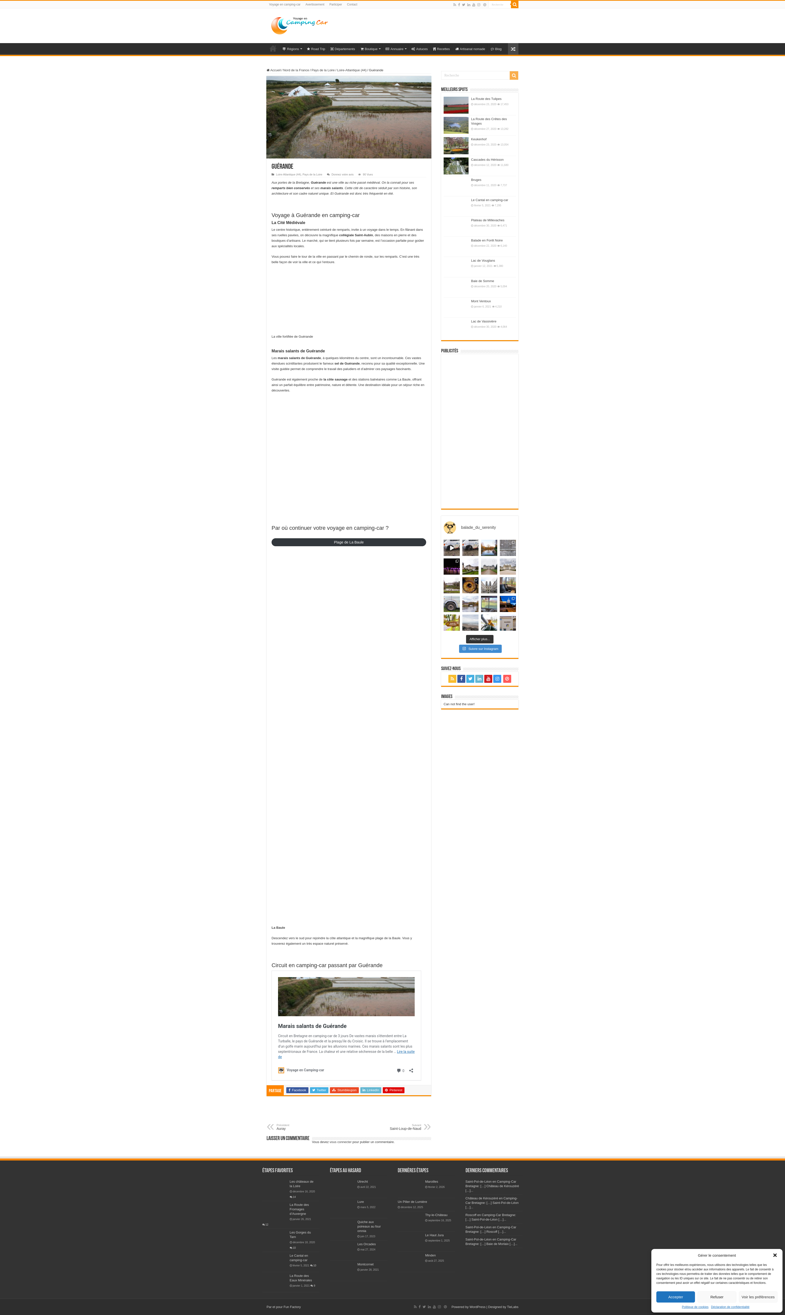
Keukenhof (479, 139)
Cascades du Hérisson (487, 159)
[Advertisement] (424, 24)
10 (294, 1247)
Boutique (369, 49)
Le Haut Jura (434, 1235)
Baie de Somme (482, 281)
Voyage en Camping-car (273, 48)
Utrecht (362, 1181)
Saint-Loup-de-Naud (395, 1127)
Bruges (476, 180)
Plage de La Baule (349, 542)
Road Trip (316, 49)
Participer (335, 4)
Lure (360, 1202)
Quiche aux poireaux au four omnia (369, 1226)
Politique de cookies (695, 1307)
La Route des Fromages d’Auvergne (299, 1209)
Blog (496, 49)
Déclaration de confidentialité (730, 1307)
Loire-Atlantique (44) (352, 70)
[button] (775, 1255)
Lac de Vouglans (483, 260)
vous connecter (341, 1142)
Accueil (274, 70)
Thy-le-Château (436, 1215)
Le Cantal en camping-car (489, 200)
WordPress (478, 1307)
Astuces (419, 49)
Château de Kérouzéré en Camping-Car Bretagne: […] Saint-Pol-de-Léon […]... (492, 1202)
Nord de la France (296, 70)
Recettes (441, 49)
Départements (343, 49)
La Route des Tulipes (486, 99)
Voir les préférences (758, 1297)
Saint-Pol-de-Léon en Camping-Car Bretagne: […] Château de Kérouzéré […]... (492, 1186)
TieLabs (512, 1307)
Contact (352, 4)
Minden (430, 1255)
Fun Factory (292, 1307)
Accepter (675, 1297)
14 (294, 1197)
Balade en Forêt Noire (487, 240)
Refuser (717, 1297)
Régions (291, 49)
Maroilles (431, 1181)
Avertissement (314, 4)
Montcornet (365, 1264)
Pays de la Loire (323, 70)
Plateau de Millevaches (487, 220)
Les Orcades (366, 1244)
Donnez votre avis (343, 174)
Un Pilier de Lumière (412, 1202)
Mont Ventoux (481, 301)
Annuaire (394, 49)
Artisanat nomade (470, 49)
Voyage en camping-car (284, 4)
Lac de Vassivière (483, 321)
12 (267, 1224)
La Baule (278, 927)
